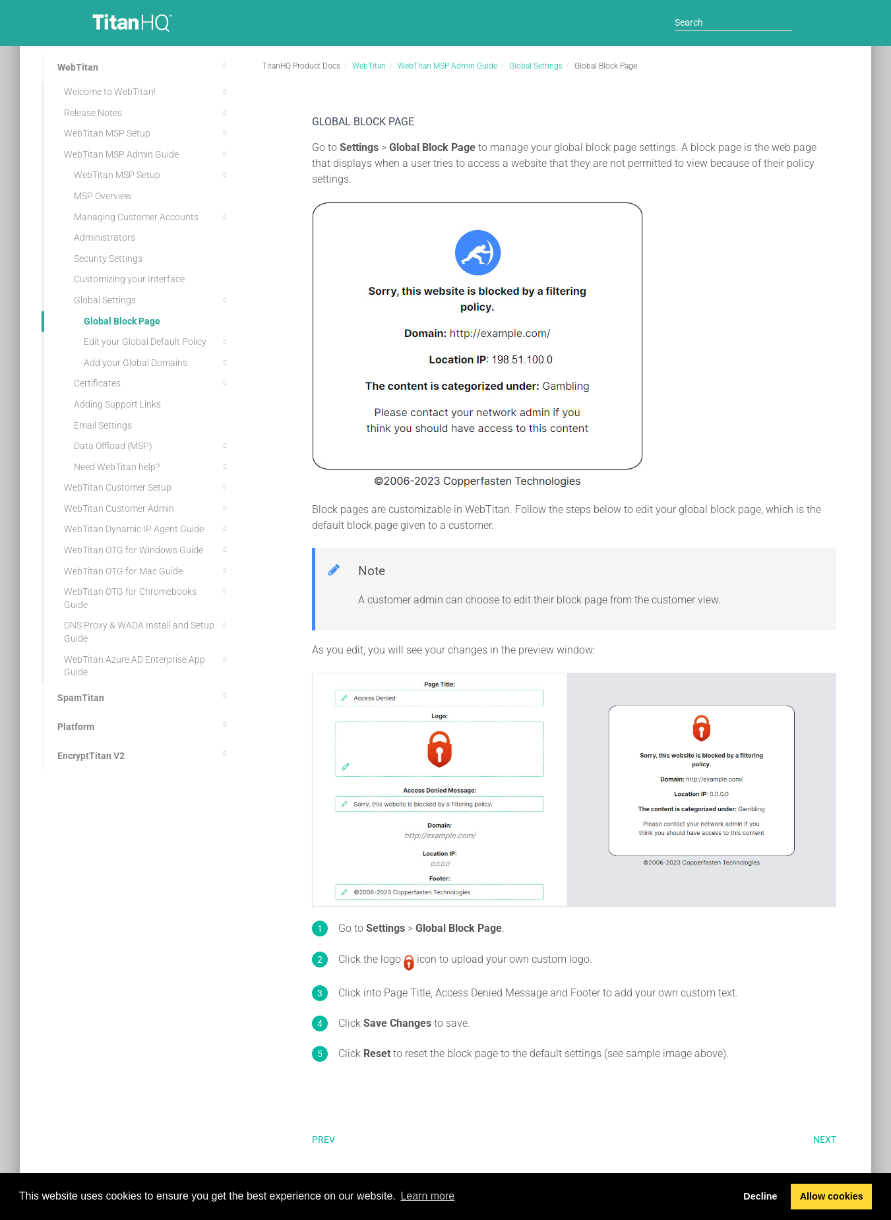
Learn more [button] (427, 1196)
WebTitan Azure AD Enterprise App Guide (147, 665)
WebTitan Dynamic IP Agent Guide (147, 529)
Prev (323, 1139)
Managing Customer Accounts (152, 217)
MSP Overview (103, 196)
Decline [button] (760, 1196)
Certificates (152, 383)
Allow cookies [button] (831, 1196)
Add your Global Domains (157, 362)
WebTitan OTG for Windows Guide (147, 550)
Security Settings (108, 258)
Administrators (104, 237)
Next (824, 1139)
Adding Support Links (117, 404)
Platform (143, 724)
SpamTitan (143, 695)
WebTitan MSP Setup (147, 133)
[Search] (733, 22)
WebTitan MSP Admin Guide (147, 154)
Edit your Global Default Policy (157, 341)
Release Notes (147, 113)
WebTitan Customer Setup (147, 487)
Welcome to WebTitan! (147, 91)
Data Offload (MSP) (152, 446)
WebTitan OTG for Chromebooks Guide (147, 597)
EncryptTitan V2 (143, 754)
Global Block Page (122, 321)
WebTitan (143, 65)
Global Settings (152, 300)
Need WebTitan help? (152, 467)
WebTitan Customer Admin (147, 508)
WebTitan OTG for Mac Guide (147, 571)
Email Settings (103, 425)
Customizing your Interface (129, 279)
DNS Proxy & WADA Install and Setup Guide (147, 631)
